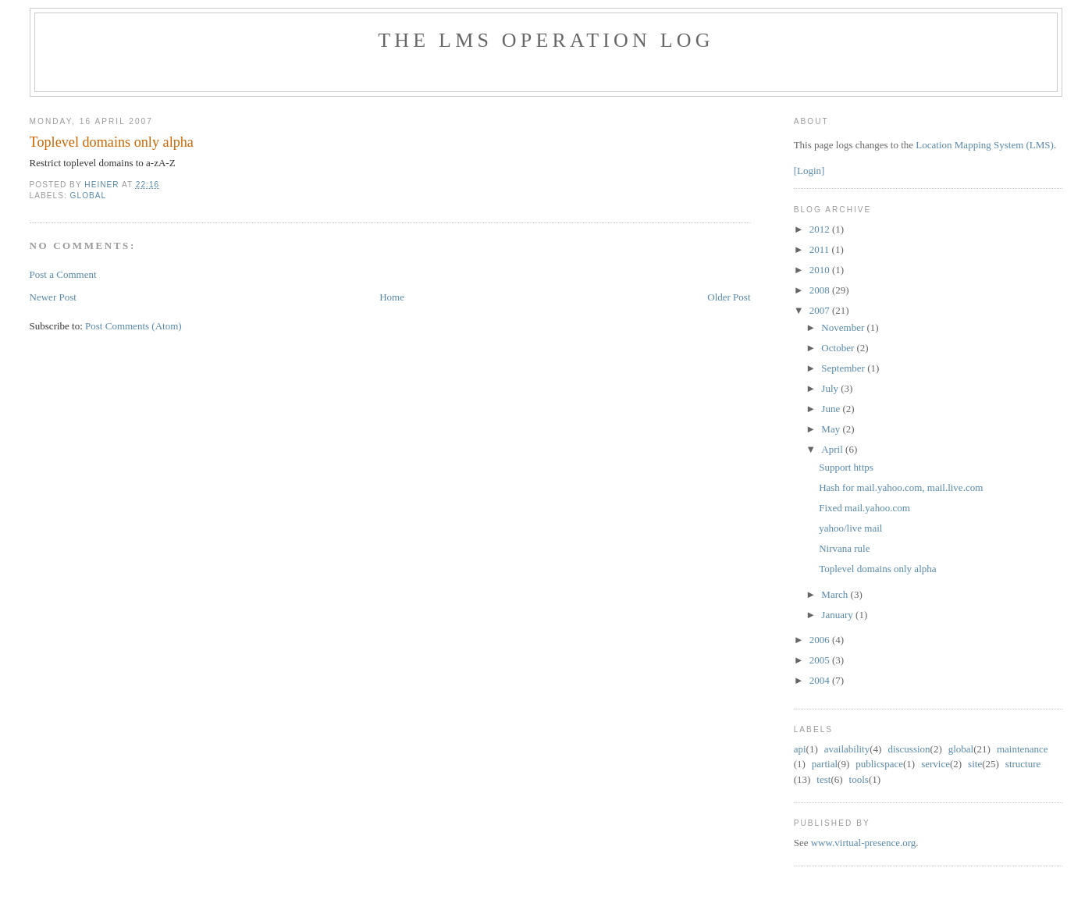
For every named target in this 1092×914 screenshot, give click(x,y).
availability (847, 749)
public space (879, 764)
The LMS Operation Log (546, 40)
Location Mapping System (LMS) (985, 145)
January (838, 615)
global (88, 195)
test (823, 779)
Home (391, 297)
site (975, 764)
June (831, 408)
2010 (820, 270)
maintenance (1022, 749)
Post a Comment (63, 274)
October (838, 348)
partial (825, 764)
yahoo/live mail (850, 528)
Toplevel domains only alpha (877, 568)
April (833, 449)
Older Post (728, 297)
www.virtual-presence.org (863, 842)
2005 (820, 660)
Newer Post (53, 297)
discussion (908, 749)
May (831, 429)
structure (1022, 764)
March (835, 594)
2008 (820, 290)
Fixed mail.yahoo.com (864, 508)
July (831, 388)
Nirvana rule (844, 548)
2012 (820, 229)
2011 (820, 249)
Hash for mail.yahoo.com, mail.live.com (901, 487)
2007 (820, 310)
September (844, 368)
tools (859, 779)
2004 (820, 680)
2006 (820, 639)
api (800, 749)
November (843, 327)
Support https (846, 467)
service (935, 764)
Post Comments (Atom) (133, 326)
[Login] (809, 170)
